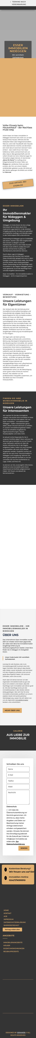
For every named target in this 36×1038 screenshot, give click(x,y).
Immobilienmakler (21, 700)
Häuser (6, 945)
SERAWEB (21, 1033)
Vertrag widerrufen (12, 929)
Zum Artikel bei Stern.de (17, 184)
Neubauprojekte (11, 951)
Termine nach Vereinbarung (19, 3)
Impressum (8, 919)
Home (6, 910)
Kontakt (7, 913)
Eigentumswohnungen (13, 948)
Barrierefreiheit (11, 925)
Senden (24, 848)
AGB (5, 916)
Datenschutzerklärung (15, 922)
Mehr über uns (12, 710)
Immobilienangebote (12, 942)
